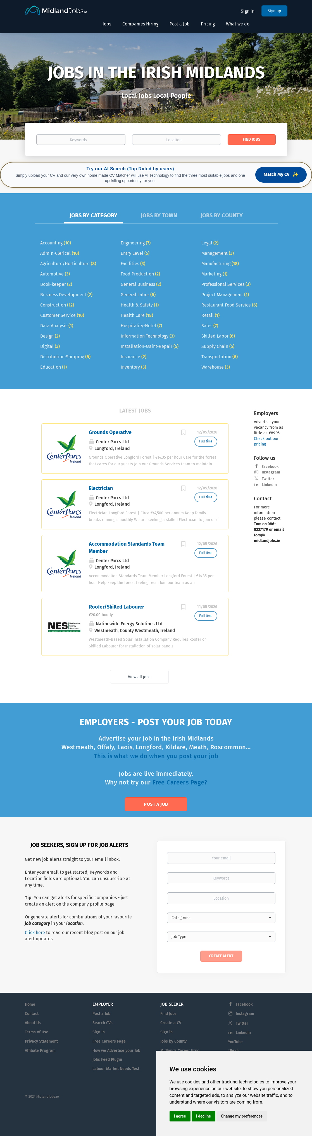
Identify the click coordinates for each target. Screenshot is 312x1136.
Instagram (271, 472)
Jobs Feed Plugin (107, 1059)
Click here (35, 932)
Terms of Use (36, 1032)
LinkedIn (269, 484)
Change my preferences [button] (242, 1116)
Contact (32, 1013)
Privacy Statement (41, 1041)
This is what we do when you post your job (156, 756)
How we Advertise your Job (116, 1050)
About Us (33, 1022)
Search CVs (102, 1022)
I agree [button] (180, 1116)
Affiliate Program (40, 1050)
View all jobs (139, 677)
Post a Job (156, 804)
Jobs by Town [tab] (159, 215)
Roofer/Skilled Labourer (116, 607)
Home (30, 1004)
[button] (23, 86)
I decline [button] (203, 1116)
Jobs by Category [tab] (93, 215)
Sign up (274, 11)
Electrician (101, 488)
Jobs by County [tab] (222, 215)
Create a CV (170, 1022)
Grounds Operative (110, 432)
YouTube (235, 1042)
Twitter (268, 479)
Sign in (247, 11)
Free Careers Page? (180, 782)
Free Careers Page (109, 1041)
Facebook (270, 466)
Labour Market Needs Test (115, 1068)
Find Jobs (251, 139)
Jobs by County (173, 1041)
